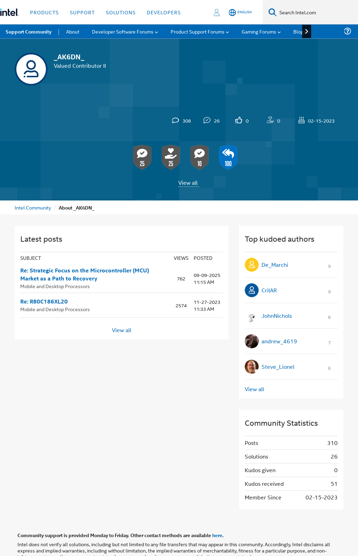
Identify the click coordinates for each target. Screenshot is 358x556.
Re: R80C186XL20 (44, 301)
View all (188, 182)
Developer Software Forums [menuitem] (122, 31)
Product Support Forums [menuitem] (197, 31)
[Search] (272, 12)
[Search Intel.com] (317, 12)
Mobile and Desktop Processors (55, 286)
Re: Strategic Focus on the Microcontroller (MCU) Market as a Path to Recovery (84, 274)
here (217, 535)
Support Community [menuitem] (28, 31)
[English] (240, 12)
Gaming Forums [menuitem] (259, 31)
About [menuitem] (72, 31)
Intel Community (33, 207)
